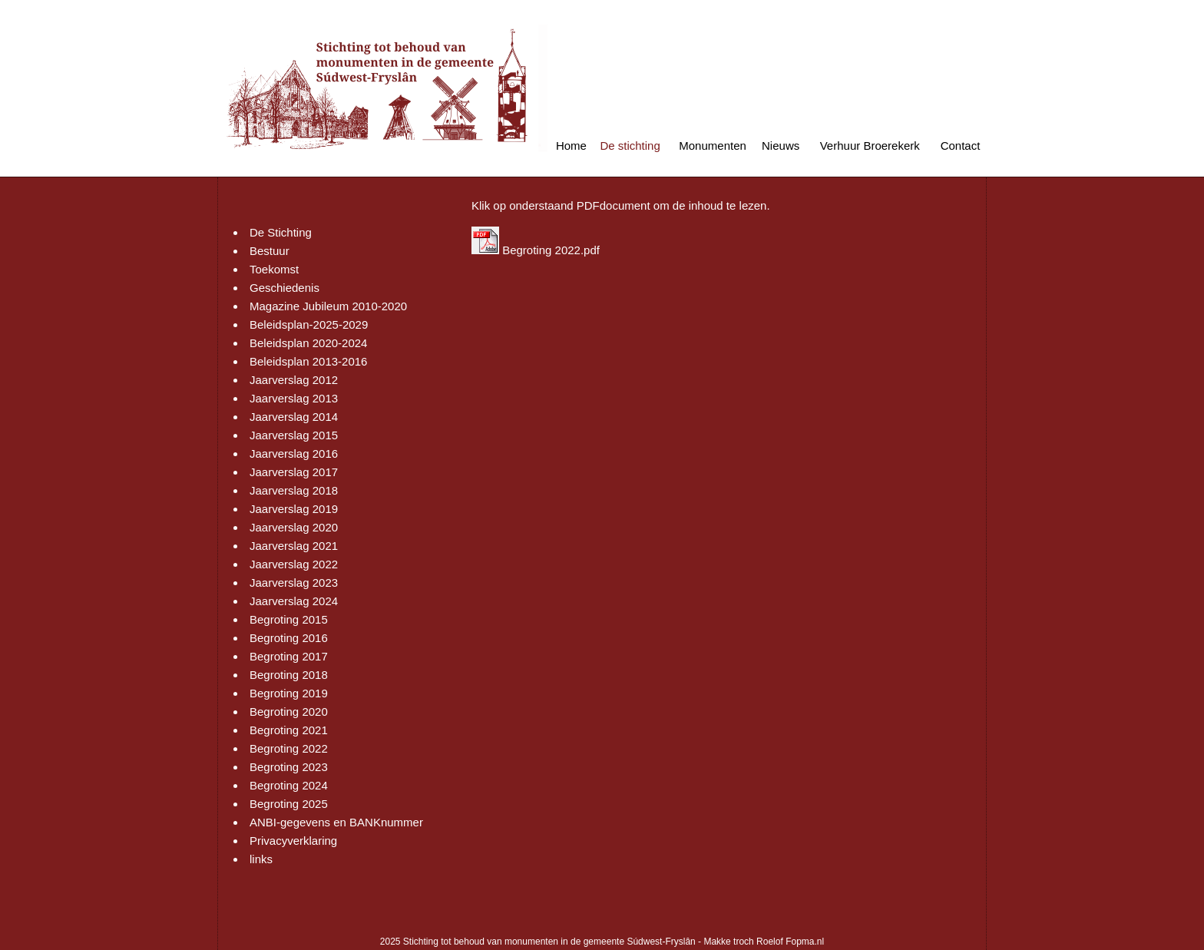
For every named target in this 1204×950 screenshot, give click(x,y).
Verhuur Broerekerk (870, 145)
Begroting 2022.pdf (535, 250)
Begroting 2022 (289, 748)
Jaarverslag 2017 (294, 471)
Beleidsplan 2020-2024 (308, 342)
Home (571, 145)
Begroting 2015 (289, 619)
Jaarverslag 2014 (294, 416)
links (261, 859)
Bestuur (269, 250)
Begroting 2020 (289, 711)
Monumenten (712, 145)
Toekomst (274, 269)
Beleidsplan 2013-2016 (308, 361)
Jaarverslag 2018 (294, 490)
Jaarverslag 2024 (294, 600)
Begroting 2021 (289, 729)
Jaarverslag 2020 (294, 527)
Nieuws (780, 145)
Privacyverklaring (293, 840)
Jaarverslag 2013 (294, 398)
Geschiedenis (284, 287)
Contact (961, 145)
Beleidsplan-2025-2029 (309, 324)
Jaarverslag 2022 (294, 564)
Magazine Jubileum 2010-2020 (328, 306)
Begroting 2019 (289, 693)
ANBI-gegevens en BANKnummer (336, 822)
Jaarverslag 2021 (294, 545)
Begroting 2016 (289, 637)
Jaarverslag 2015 (294, 435)
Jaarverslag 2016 (294, 453)
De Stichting (281, 232)
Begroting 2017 (289, 656)
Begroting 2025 (289, 803)
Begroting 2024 (289, 785)
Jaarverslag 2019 (294, 508)
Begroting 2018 (289, 674)
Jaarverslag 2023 (294, 582)
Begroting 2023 (289, 766)
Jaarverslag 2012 (294, 379)
